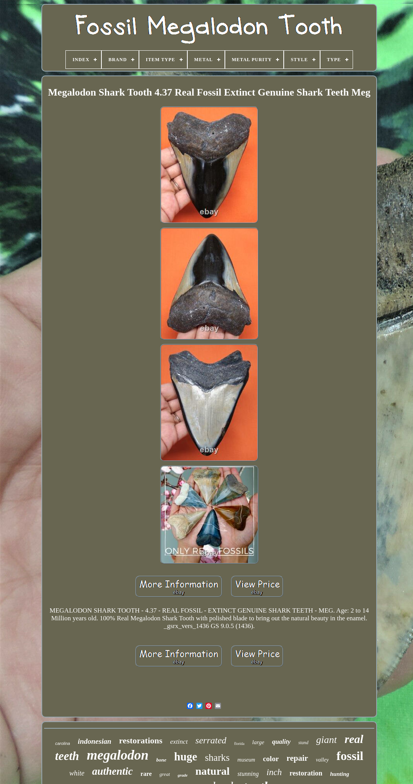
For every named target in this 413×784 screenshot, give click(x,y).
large (258, 742)
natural (212, 771)
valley (322, 760)
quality (281, 741)
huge (185, 756)
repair (297, 758)
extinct (179, 741)
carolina (62, 743)
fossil (349, 756)
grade (183, 775)
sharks (217, 757)
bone (161, 760)
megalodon (117, 755)
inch (274, 772)
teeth (67, 756)
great (164, 774)
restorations (141, 740)
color (271, 759)
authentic (112, 771)
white (76, 773)
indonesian (94, 741)
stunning (248, 773)
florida (239, 743)
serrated (210, 740)
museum (246, 760)
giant (326, 739)
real (353, 739)
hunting (339, 774)
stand (303, 742)
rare (146, 773)
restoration (306, 773)
